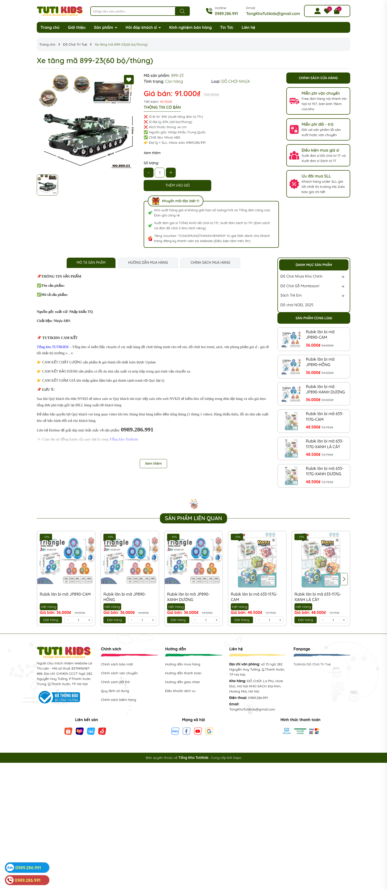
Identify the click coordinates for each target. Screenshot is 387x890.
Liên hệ (248, 27)
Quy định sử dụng (115, 691)
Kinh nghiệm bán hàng (190, 27)
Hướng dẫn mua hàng (182, 664)
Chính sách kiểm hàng (118, 699)
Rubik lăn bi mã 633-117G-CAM (324, 416)
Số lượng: (151, 163)
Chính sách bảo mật (117, 664)
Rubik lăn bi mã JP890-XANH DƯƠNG (325, 389)
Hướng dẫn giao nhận (182, 682)
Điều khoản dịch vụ (180, 691)
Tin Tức (226, 27)
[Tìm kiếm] (182, 11)
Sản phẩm (104, 27)
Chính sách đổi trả (115, 682)
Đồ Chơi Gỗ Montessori (299, 286)
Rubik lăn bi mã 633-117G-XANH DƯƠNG (324, 471)
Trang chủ (49, 27)
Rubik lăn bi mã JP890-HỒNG (320, 362)
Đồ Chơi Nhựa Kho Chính (301, 276)
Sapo (237, 757)
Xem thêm (152, 153)
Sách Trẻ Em (291, 295)
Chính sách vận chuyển (119, 673)
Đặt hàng (50, 620)
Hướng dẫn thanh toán (183, 673)
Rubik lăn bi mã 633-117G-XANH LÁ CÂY (324, 444)
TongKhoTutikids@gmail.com (273, 13)
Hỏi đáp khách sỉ (142, 27)
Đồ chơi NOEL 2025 (296, 305)
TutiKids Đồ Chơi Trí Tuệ (312, 664)
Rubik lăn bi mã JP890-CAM (320, 334)
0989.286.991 (226, 13)
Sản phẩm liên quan (193, 518)
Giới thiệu (77, 27)
